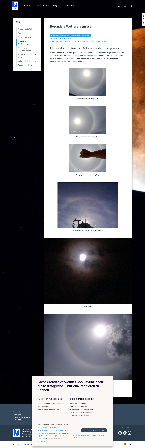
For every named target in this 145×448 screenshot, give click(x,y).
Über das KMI (68, 6)
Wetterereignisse (25, 37)
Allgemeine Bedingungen (21, 417)
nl (119, 6)
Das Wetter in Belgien (26, 29)
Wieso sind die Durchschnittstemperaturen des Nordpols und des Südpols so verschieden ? (79, 41)
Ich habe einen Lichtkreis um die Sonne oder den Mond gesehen (70, 35)
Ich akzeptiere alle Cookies (94, 430)
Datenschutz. (42, 441)
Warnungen (22, 33)
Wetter (27, 6)
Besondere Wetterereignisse (25, 42)
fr (122, 6)
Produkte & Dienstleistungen (24, 49)
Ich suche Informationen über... (27, 55)
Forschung (42, 6)
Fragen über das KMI (26, 65)
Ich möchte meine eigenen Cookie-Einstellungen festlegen (88, 436)
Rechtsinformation (30, 444)
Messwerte (17, 419)
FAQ (55, 6)
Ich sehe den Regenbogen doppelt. (61, 38)
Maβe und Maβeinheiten (27, 61)
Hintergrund (143, 19)
